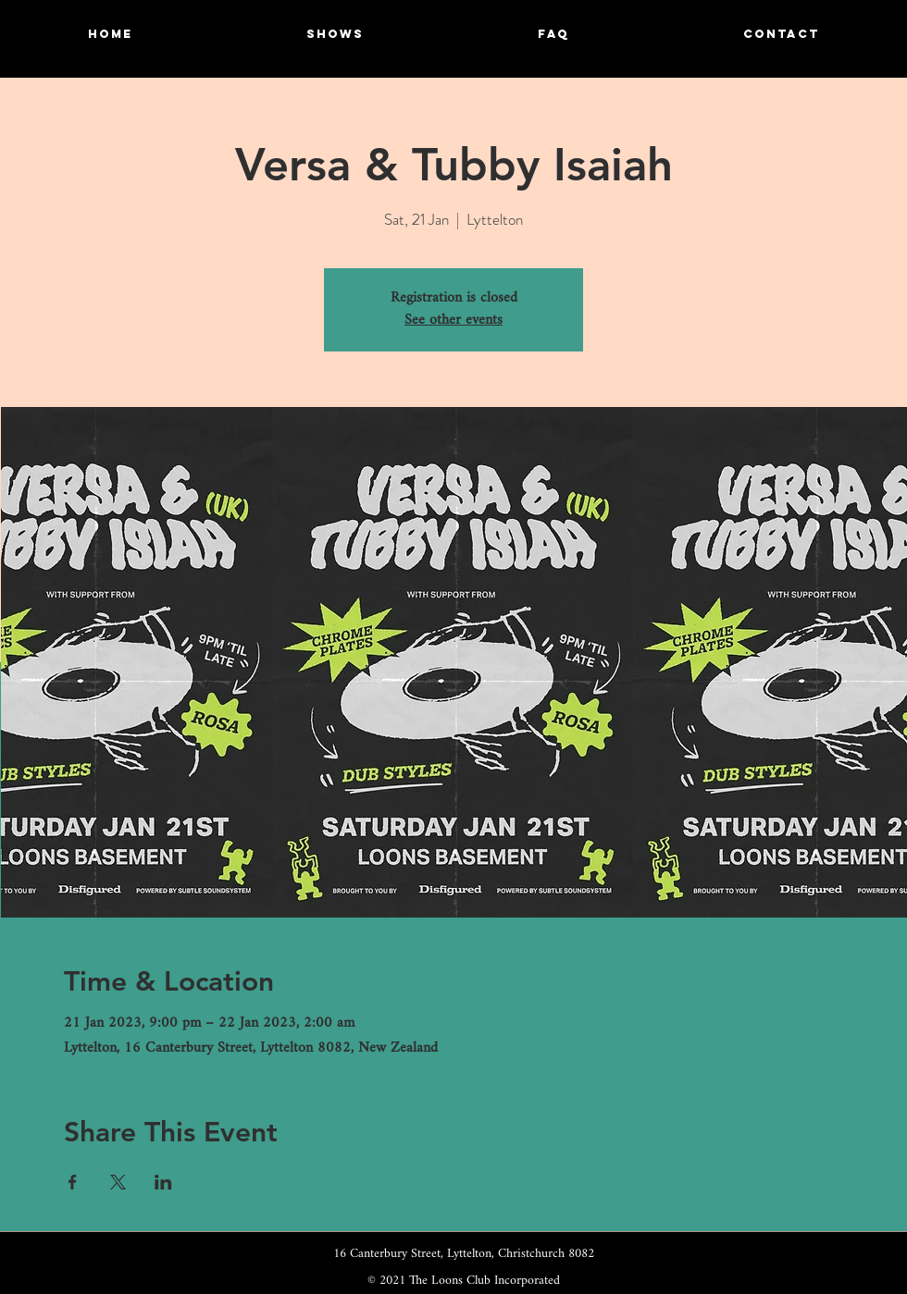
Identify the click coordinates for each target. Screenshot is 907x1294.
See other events (453, 320)
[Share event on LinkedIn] (163, 1182)
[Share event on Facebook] (72, 1182)
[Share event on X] (118, 1182)
